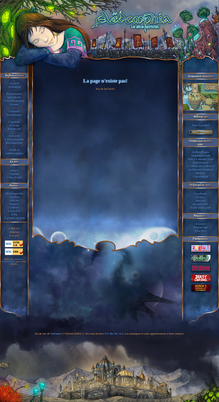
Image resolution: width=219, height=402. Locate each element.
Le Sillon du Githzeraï (200, 166)
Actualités (14, 86)
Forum (14, 104)
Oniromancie (201, 162)
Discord (200, 200)
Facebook (201, 193)
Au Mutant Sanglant (201, 169)
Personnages (14, 114)
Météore (201, 173)
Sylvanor (56, 333)
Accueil (14, 83)
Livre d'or (14, 211)
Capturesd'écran (14, 123)
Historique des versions (14, 195)
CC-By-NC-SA (114, 333)
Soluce (14, 170)
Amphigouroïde (200, 155)
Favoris (200, 224)
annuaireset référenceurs (12, 260)
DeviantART (200, 204)
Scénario (14, 111)
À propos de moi (14, 218)
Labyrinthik (200, 176)
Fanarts (14, 204)
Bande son (14, 128)
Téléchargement (14, 100)
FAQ (14, 214)
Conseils (14, 174)
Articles (14, 200)
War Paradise (200, 125)
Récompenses (14, 143)
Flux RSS (201, 231)
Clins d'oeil (14, 177)
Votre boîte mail (201, 207)
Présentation (14, 93)
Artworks (14, 136)
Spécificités (14, 97)
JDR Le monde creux (200, 159)
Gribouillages (200, 152)
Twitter (200, 197)
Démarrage (201, 227)
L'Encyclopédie (14, 139)
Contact (14, 207)
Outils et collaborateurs (14, 151)
